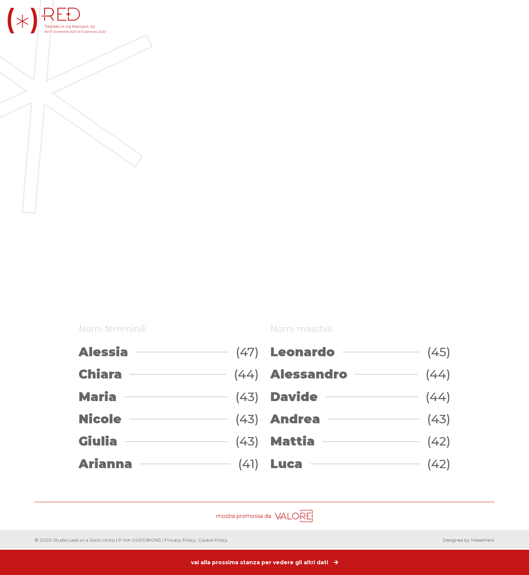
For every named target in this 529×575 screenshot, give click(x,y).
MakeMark (483, 540)
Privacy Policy (180, 540)
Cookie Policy (213, 540)
